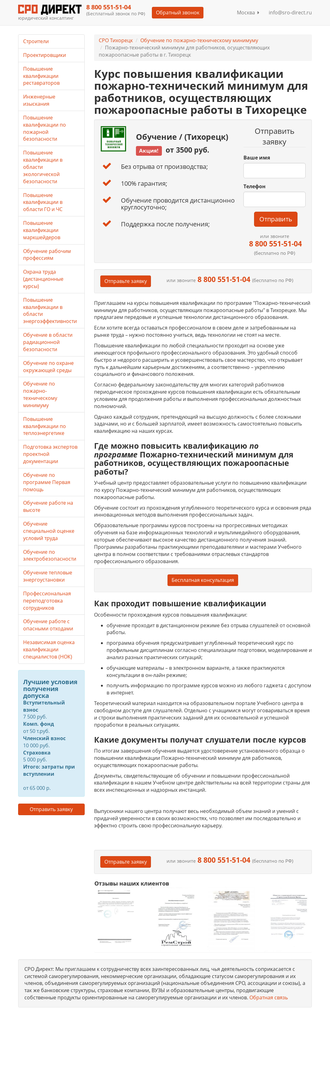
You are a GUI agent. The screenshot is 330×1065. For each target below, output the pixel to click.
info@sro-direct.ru (290, 12)
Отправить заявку (51, 809)
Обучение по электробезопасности (49, 555)
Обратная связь (268, 997)
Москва (248, 12)
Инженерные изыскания (39, 100)
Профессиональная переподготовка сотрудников (47, 600)
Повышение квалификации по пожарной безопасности (44, 128)
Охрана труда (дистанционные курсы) (43, 279)
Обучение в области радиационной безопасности (47, 342)
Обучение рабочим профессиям (47, 255)
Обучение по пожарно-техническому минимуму (199, 40)
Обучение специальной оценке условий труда (48, 531)
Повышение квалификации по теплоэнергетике (44, 426)
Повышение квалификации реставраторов (41, 76)
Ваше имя (256, 157)
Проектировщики (44, 55)
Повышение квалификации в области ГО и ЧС (42, 202)
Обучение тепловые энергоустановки (47, 576)
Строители (36, 41)
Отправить (275, 219)
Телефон (254, 186)
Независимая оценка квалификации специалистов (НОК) (49, 649)
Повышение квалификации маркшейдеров (41, 230)
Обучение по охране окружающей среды (48, 367)
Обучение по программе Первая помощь (46, 482)
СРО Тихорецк (116, 40)
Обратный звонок (177, 12)
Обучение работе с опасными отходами (48, 625)
